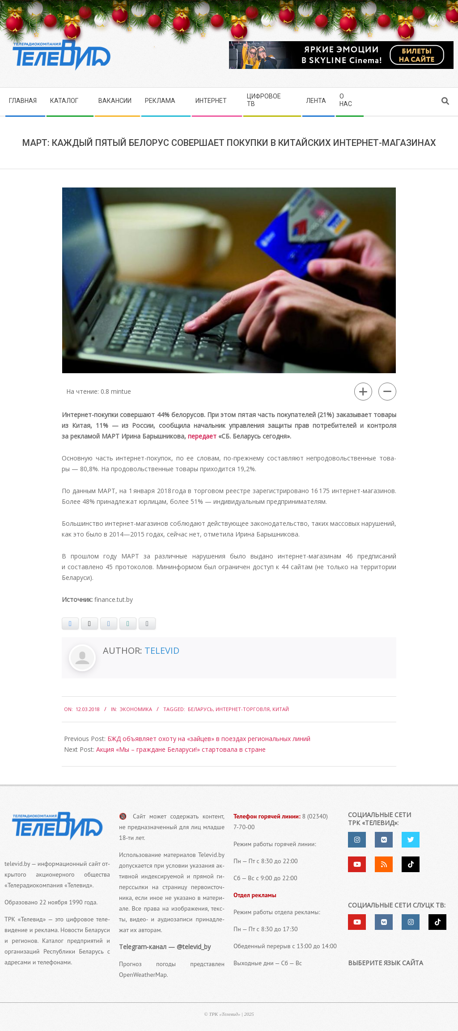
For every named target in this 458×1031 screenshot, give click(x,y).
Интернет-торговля (243, 709)
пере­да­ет (202, 436)
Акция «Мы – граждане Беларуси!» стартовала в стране (181, 749)
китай (280, 709)
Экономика (136, 709)
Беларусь (200, 709)
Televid (161, 650)
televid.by (17, 864)
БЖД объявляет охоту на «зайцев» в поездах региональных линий (208, 738)
